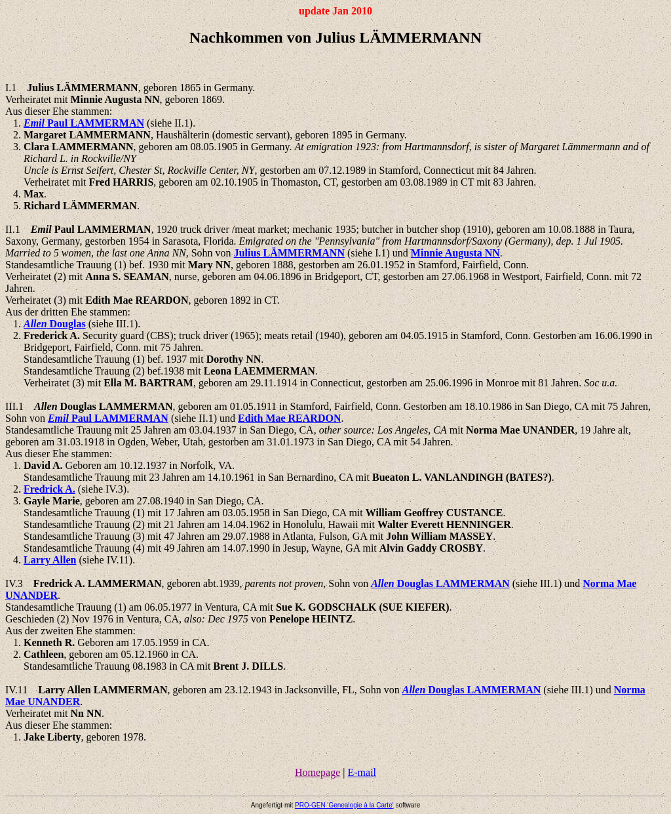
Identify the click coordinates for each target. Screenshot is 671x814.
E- (361, 772)
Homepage (317, 772)
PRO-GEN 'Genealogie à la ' (344, 805)
